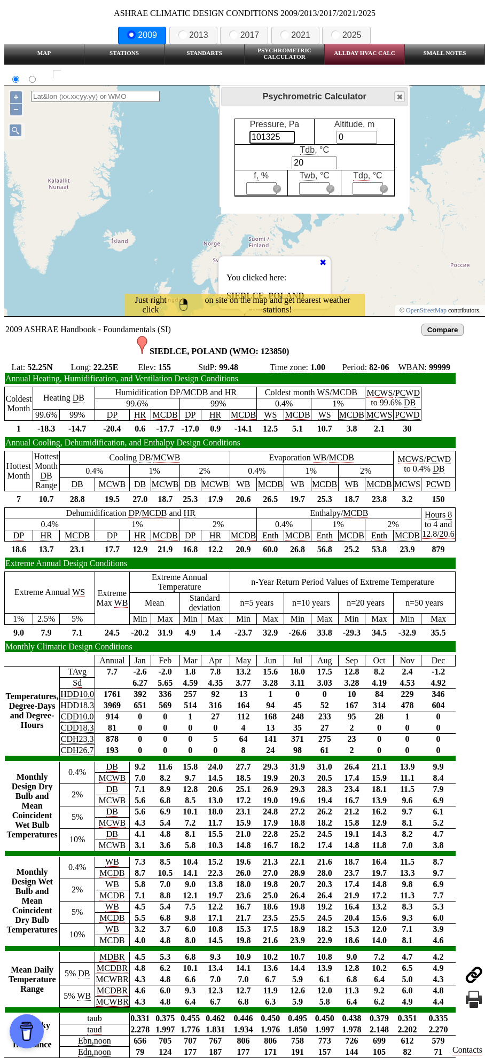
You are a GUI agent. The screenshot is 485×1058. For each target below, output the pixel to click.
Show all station (88, 74)
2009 (142, 35)
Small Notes (445, 53)
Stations (124, 53)
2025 (346, 35)
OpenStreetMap (426, 310)
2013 (193, 35)
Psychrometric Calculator (284, 53)
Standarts (204, 53)
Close (399, 96)
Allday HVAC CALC (364, 53)
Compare (442, 330)
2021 (295, 35)
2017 (244, 35)
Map (44, 53)
